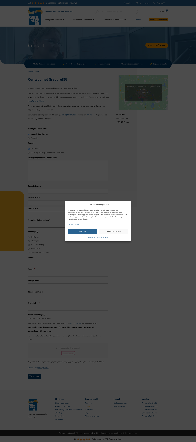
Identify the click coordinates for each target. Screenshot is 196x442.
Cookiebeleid (91, 237)
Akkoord (82, 231)
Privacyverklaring (102, 237)
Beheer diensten (74, 224)
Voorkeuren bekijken (113, 231)
